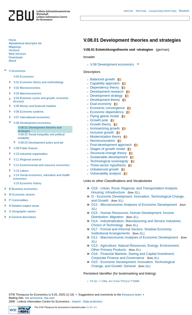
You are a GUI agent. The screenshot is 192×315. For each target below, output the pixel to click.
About (12, 60)
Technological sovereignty (109, 161)
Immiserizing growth (105, 128)
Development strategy (106, 95)
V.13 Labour (21, 170)
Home (12, 39)
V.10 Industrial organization (31, 153)
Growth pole (99, 120)
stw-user (49, 297)
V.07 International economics (32, 117)
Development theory (105, 100)
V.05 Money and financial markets (35, 105)
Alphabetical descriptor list (25, 43)
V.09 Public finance (26, 148)
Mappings (15, 46)
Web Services (17, 53)
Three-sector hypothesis (108, 165)
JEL (136, 192)
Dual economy (100, 104)
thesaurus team (131, 294)
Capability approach (105, 83)
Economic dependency (107, 112)
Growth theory (100, 124)
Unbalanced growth (104, 169)
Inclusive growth (102, 132)
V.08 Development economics (112, 64)
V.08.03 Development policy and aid (40, 142)
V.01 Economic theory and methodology (38, 82)
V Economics (17, 70)
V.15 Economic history (27, 183)
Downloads (16, 57)
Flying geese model (104, 116)
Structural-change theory (108, 153)
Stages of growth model (107, 149)
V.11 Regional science (27, 159)
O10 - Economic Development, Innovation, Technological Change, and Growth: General (133, 264)
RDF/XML (128, 11)
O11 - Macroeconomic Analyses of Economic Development (134, 237)
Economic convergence (107, 108)
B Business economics (23, 188)
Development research (107, 91)
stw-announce (33, 297)
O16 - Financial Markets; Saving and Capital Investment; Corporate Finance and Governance (132, 256)
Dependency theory (104, 87)
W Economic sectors (22, 194)
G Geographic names (22, 211)
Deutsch (184, 10)
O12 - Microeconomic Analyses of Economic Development (134, 205)
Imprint (76, 301)
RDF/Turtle (141, 11)
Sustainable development (108, 157)
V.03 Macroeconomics (27, 93)
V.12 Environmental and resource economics (42, 165)
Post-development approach (111, 145)
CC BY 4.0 (91, 307)
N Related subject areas (24, 205)
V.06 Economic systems (29, 111)
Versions (14, 50)
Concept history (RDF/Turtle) (162, 11)
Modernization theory (105, 136)
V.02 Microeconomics (27, 87)
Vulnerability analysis (105, 173)
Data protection (92, 301)
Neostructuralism (102, 141)
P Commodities (18, 200)
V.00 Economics (24, 76)
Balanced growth (102, 79)
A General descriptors (22, 217)
